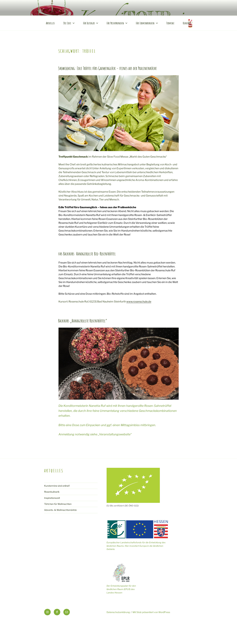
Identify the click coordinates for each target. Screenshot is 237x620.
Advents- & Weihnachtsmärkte (60, 510)
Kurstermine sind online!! (57, 485)
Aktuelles (50, 23)
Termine (170, 23)
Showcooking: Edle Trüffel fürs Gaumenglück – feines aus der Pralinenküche (107, 68)
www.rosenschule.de (138, 301)
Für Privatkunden (117, 23)
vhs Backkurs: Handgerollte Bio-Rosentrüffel (87, 254)
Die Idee (69, 23)
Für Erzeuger (91, 23)
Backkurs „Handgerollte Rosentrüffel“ (82, 321)
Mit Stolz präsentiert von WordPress (151, 612)
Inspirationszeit (52, 498)
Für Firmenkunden (147, 23)
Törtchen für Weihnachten (57, 504)
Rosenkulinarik (51, 491)
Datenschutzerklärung (118, 612)
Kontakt (187, 23)
